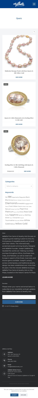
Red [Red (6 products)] (18, 212)
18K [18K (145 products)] (10, 196)
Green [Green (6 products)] (24, 206)
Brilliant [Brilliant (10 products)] (11, 200)
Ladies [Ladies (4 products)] (29, 206)
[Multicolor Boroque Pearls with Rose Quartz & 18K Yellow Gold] (19, 51)
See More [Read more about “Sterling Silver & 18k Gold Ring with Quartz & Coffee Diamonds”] (27, 171)
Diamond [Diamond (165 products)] (11, 203)
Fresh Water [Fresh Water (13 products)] (13, 206)
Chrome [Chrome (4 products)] (24, 200)
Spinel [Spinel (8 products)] (20, 215)
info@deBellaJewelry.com (15, 366)
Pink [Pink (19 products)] (26, 209)
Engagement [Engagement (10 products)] (28, 203)
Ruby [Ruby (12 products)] (7, 215)
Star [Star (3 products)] (23, 215)
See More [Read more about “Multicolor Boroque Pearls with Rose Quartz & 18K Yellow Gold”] (19, 77)
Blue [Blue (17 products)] (7, 200)
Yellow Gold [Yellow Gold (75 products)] (21, 223)
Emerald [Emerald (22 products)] (20, 203)
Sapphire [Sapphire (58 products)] (13, 215)
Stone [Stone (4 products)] (11, 217)
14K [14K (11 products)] (6, 197)
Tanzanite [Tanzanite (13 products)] (16, 218)
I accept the (11, 306)
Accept (14, 395)
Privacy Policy (14, 306)
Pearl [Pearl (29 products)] (22, 209)
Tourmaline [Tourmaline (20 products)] (9, 220)
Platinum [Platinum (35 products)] (9, 212)
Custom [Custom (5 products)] (28, 200)
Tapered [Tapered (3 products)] (22, 217)
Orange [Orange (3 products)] (12, 209)
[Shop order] (34, 31)
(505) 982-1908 (12, 361)
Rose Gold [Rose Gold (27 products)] (28, 212)
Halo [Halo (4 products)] (27, 206)
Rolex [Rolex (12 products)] (22, 212)
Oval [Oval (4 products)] (15, 209)
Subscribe (19, 302)
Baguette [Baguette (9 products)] (22, 197)
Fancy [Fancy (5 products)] (6, 206)
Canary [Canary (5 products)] (19, 200)
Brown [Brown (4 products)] (15, 200)
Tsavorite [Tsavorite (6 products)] (17, 220)
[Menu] (34, 4)
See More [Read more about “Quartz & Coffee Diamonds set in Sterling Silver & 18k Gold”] (19, 124)
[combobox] (19, 186)
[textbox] (19, 186)
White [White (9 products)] (22, 220)
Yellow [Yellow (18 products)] (12, 224)
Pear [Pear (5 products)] (18, 209)
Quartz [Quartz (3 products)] (15, 212)
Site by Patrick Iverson (23, 383)
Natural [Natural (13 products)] (7, 209)
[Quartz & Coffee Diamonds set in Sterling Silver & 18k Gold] (19, 98)
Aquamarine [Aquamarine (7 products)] (15, 197)
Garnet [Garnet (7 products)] (20, 206)
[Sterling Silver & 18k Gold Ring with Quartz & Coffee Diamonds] (19, 145)
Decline (23, 395)
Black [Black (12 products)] (28, 197)
